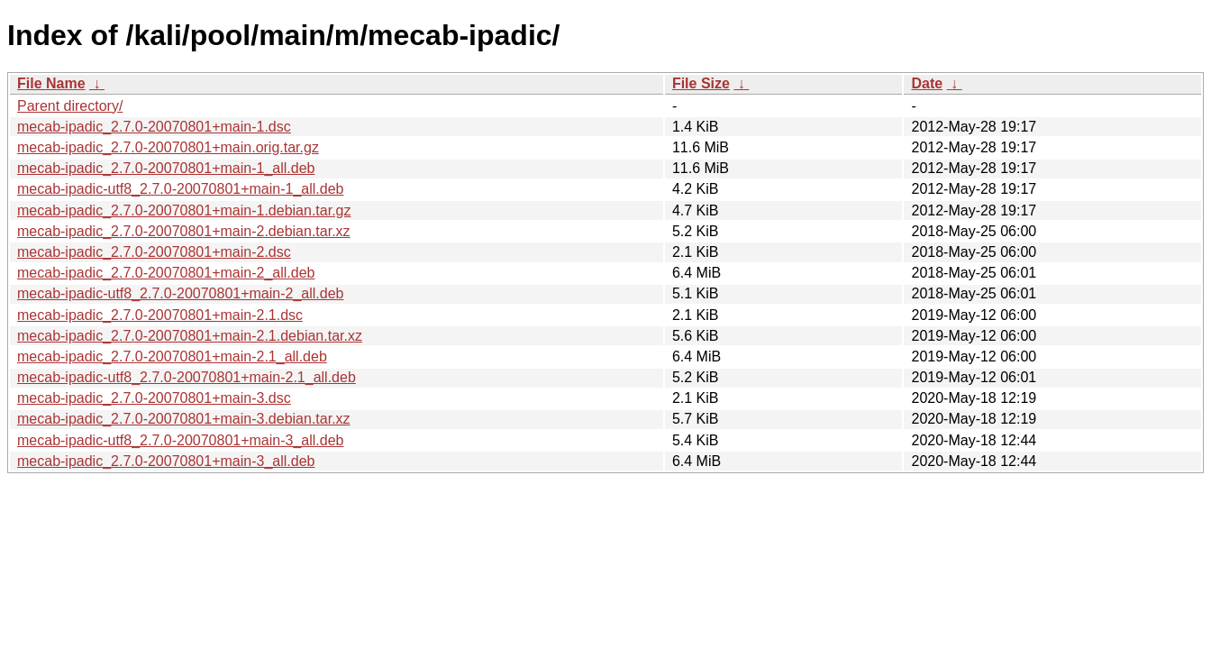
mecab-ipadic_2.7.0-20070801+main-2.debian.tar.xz (184, 231)
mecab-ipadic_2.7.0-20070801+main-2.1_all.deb (172, 356)
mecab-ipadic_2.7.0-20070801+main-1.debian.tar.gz (184, 210)
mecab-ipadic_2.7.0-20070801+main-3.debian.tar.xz (184, 418)
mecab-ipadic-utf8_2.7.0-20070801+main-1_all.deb (180, 189)
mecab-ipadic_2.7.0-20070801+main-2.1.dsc (160, 315)
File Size (701, 83)
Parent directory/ (70, 106)
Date (926, 83)
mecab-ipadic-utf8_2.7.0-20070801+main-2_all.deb (180, 293)
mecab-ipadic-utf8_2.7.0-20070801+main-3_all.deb (180, 440)
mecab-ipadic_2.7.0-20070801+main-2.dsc (154, 252)
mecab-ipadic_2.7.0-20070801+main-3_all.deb (165, 461)
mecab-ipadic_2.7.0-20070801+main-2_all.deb (165, 272)
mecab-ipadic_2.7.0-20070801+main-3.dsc (154, 398)
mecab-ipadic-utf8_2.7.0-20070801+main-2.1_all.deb (186, 377)
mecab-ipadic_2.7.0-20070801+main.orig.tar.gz (168, 147)
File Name (51, 83)
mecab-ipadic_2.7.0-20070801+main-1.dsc (154, 126)
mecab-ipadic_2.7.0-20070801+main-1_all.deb (165, 168)
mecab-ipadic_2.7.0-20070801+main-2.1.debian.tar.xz (189, 335)
